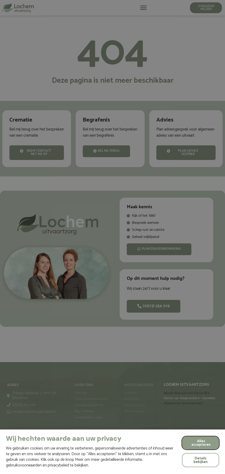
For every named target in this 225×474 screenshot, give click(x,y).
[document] (112, 237)
